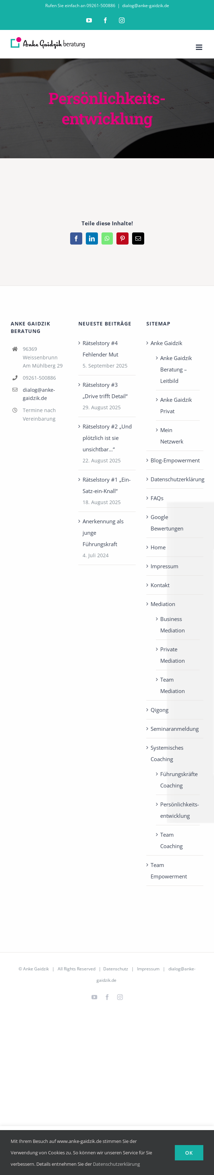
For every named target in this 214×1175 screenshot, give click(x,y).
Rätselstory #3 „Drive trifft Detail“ (105, 390)
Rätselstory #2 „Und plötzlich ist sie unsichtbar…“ (107, 438)
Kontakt (160, 585)
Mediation (163, 603)
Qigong (159, 709)
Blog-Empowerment (175, 460)
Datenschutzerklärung (175, 479)
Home (158, 547)
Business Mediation (172, 624)
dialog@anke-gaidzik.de (145, 5)
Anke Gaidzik (166, 343)
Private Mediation (172, 655)
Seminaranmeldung (175, 728)
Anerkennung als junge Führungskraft (103, 533)
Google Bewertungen (167, 522)
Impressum (164, 566)
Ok (189, 1152)
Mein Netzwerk (171, 435)
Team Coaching (171, 840)
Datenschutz (115, 969)
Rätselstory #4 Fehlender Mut (100, 348)
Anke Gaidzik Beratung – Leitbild (176, 369)
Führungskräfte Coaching (178, 779)
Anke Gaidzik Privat (176, 405)
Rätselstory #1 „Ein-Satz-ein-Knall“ (107, 485)
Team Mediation (172, 685)
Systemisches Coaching (167, 753)
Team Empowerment (169, 870)
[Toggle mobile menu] (199, 47)
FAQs (157, 498)
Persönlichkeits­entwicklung (178, 810)
